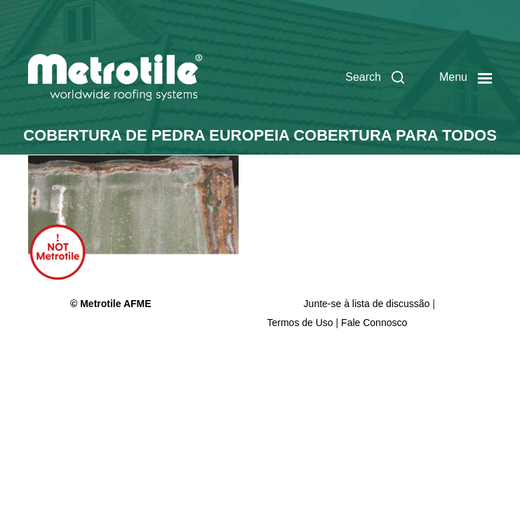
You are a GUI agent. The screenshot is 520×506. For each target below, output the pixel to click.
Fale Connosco (374, 322)
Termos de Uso (300, 322)
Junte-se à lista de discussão (368, 303)
